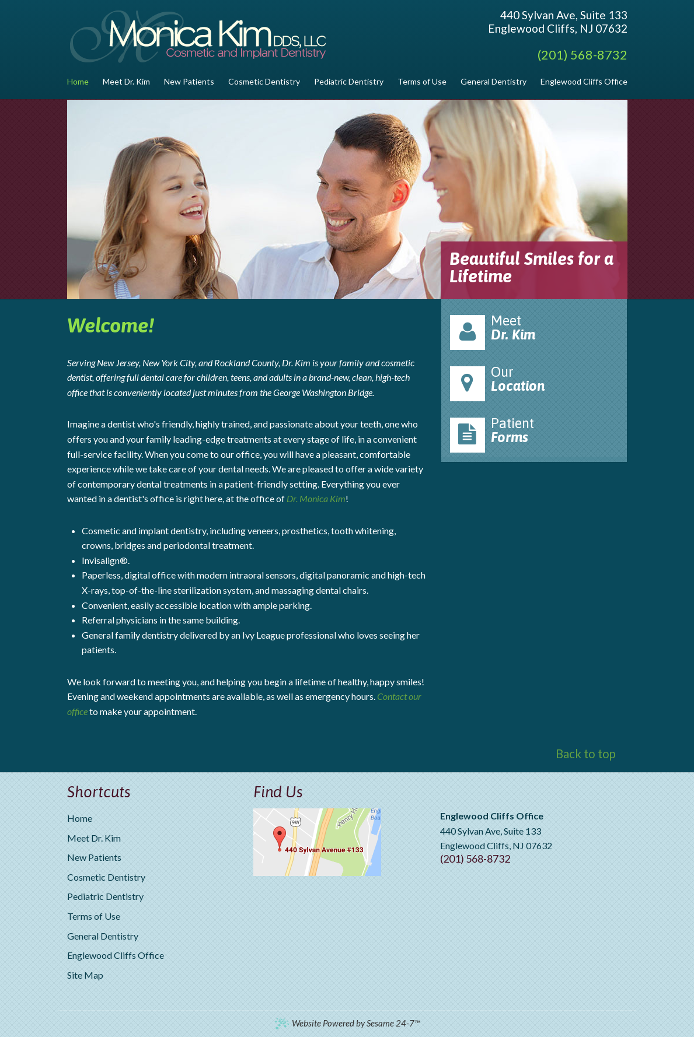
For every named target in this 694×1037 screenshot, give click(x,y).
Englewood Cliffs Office (115, 955)
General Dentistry (102, 935)
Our (534, 382)
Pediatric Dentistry (105, 896)
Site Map (85, 974)
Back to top (586, 754)
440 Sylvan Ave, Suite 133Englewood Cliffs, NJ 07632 (557, 21)
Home (79, 818)
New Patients (94, 857)
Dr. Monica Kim (316, 498)
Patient (534, 434)
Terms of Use (93, 916)
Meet (534, 331)
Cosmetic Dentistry (106, 876)
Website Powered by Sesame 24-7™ (347, 1023)
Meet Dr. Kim (94, 837)
